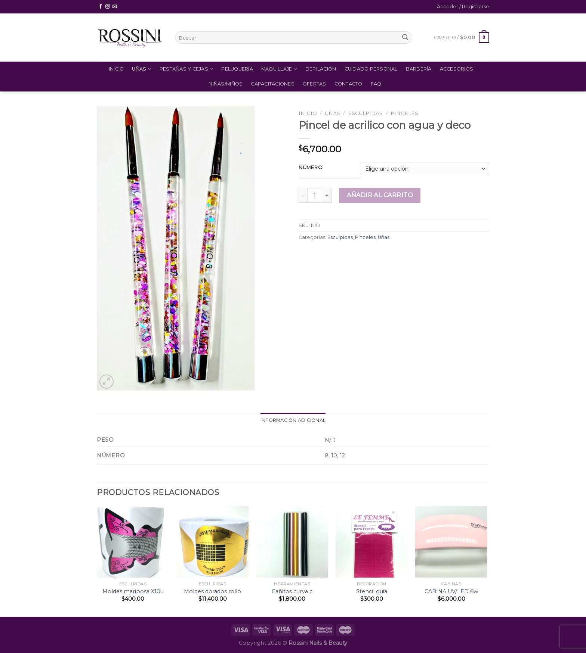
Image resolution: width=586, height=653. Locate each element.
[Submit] (405, 37)
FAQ (376, 84)
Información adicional (293, 420)
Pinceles (404, 113)
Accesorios (457, 69)
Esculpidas (365, 113)
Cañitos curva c (292, 591)
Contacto (348, 84)
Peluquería (237, 69)
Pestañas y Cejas (186, 68)
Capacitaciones (272, 84)
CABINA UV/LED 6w (451, 591)
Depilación (320, 69)
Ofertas (314, 84)
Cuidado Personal (371, 69)
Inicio (116, 69)
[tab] (293, 420)
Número (311, 167)
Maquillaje (279, 68)
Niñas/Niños (226, 84)
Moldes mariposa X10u (133, 591)
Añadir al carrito (380, 195)
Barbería (419, 69)
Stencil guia (371, 591)
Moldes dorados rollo (212, 591)
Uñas (141, 68)
